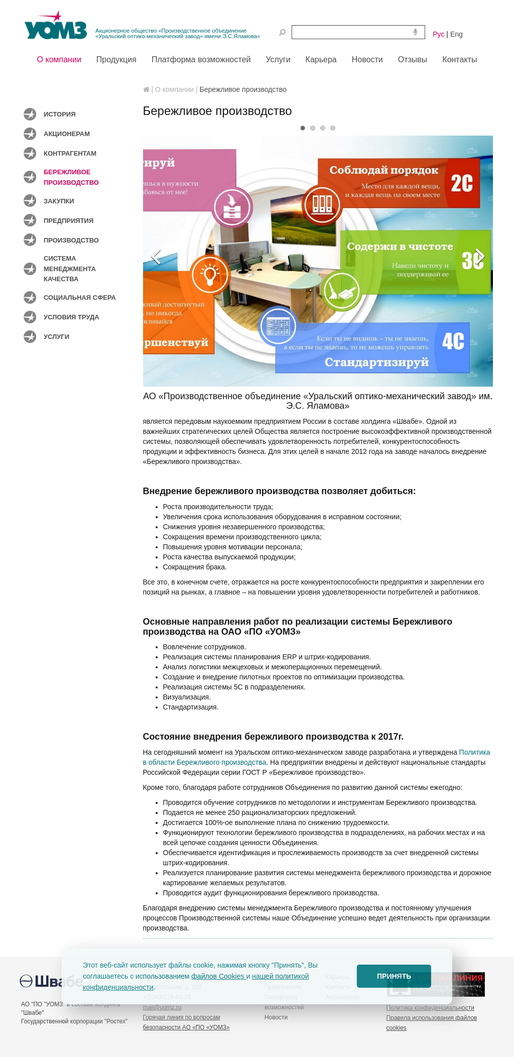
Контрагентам (70, 153)
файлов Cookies (218, 976)
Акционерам (67, 134)
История (60, 114)
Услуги (56, 336)
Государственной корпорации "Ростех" (74, 1021)
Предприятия (68, 220)
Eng (456, 34)
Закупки (59, 201)
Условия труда (71, 317)
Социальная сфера (80, 297)
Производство (71, 240)
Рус (438, 34)
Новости (276, 1017)
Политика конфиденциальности (430, 1007)
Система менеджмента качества (70, 269)
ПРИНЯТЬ (394, 976)
